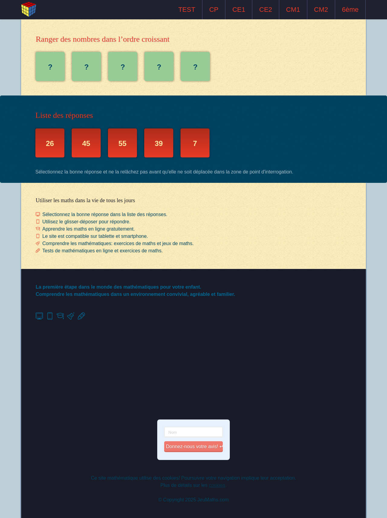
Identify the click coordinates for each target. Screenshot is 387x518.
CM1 (293, 9)
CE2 (265, 9)
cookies (217, 485)
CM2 (321, 9)
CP (214, 9)
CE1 (238, 9)
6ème (350, 9)
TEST (186, 9)
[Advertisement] (193, 370)
